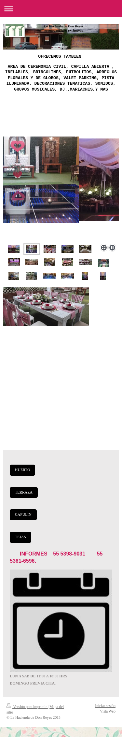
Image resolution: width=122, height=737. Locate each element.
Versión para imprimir (27, 707)
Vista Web (107, 711)
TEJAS (20, 537)
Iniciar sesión (105, 706)
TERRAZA (24, 492)
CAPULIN (23, 515)
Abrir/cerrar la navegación (61, 9)
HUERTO (22, 470)
